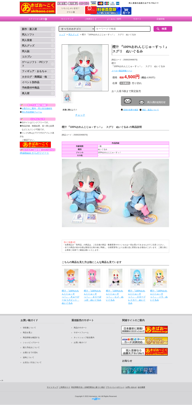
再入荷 (25, 93)
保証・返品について (150, 110)
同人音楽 (27, 40)
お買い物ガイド (80, 342)
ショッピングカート (31, 342)
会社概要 (141, 387)
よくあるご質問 (114, 19)
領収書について (29, 328)
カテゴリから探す (37, 19)
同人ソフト (28, 34)
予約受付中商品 (30, 87)
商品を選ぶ (27, 332)
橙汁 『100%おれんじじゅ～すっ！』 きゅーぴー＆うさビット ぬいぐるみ (70, 296)
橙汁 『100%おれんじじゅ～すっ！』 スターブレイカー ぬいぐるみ (136, 296)
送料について (28, 357)
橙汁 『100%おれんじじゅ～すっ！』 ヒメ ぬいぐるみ (114, 295)
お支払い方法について (32, 362)
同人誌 (25, 51)
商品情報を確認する (31, 337)
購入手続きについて (31, 347)
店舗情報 (161, 19)
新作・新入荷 (29, 29)
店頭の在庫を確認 (130, 110)
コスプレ (27, 56)
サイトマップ (67, 19)
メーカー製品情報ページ (122, 71)
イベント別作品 (30, 82)
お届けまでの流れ (30, 352)
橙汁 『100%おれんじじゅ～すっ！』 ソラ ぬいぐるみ (159, 295)
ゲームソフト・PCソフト (35, 64)
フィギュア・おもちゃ (34, 71)
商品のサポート (80, 328)
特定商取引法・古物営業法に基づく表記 (88, 387)
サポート (137, 19)
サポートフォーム (81, 332)
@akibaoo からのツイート (34, 153)
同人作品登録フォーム (32, 112)
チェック (80, 115)
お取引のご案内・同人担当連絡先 (37, 108)
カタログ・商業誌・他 (34, 76)
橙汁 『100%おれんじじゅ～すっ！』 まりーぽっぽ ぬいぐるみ (92, 295)
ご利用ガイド (90, 19)
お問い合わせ (131, 387)
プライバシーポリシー (115, 387)
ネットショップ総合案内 (84, 337)
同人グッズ (28, 45)
